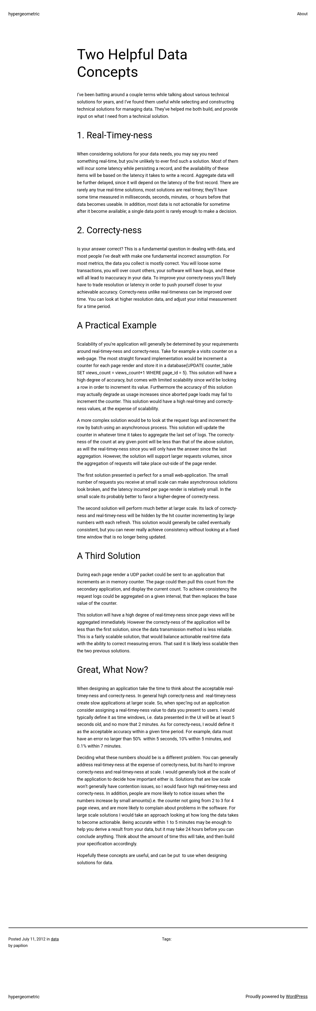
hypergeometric (24, 13)
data (55, 939)
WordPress (297, 996)
